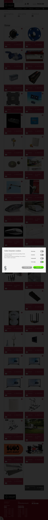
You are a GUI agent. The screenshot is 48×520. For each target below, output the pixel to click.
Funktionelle (33, 258)
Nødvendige (33, 261)
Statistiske (33, 254)
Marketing (33, 251)
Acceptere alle (38, 267)
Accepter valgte (27, 267)
